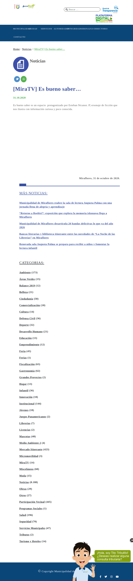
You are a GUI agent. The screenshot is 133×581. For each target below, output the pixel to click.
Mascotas (24, 436)
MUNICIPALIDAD (19, 29)
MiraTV (24, 462)
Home (16, 49)
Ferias (23, 357)
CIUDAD (33, 29)
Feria (22, 351)
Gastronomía (27, 371)
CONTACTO (19, 37)
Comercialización (29, 305)
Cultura (24, 311)
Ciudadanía (26, 298)
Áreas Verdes (27, 279)
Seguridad (25, 521)
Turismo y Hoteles (30, 541)
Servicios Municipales (32, 528)
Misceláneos (26, 469)
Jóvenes (24, 410)
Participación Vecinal (32, 502)
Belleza (23, 292)
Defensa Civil (27, 318)
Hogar (23, 384)
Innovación (26, 397)
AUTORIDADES (60, 29)
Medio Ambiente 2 (30, 443)
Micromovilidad (28, 456)
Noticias (27, 49)
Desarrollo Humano (31, 331)
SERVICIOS (46, 29)
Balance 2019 (27, 285)
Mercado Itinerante (31, 449)
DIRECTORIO (100, 29)
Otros (22, 495)
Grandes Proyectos (30, 377)
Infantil (23, 390)
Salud (22, 515)
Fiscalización (27, 364)
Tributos (24, 534)
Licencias (24, 429)
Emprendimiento (29, 344)
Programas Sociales (31, 508)
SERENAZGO (87, 29)
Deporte (24, 325)
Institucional (26, 403)
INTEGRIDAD (73, 29)
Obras (23, 489)
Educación (25, 338)
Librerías (24, 423)
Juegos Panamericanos (32, 416)
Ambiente (25, 272)
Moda (22, 475)
